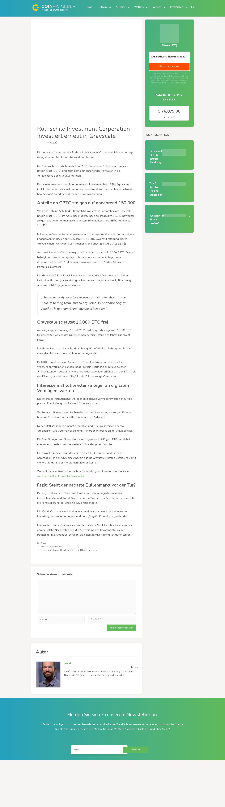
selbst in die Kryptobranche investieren (60, 476)
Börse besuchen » (169, 66)
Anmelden (135, 749)
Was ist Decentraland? (51, 546)
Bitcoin (43, 543)
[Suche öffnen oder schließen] (193, 7)
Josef (54, 142)
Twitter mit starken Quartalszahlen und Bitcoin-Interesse (68, 550)
